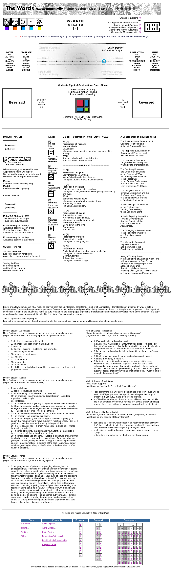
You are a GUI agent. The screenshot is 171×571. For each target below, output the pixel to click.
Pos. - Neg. (47, 532)
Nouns (24, 528)
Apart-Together (48, 524)
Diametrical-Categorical (52, 536)
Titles (23, 536)
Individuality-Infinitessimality (54, 540)
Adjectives (25, 524)
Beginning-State (49, 544)
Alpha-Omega (48, 528)
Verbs (23, 532)
